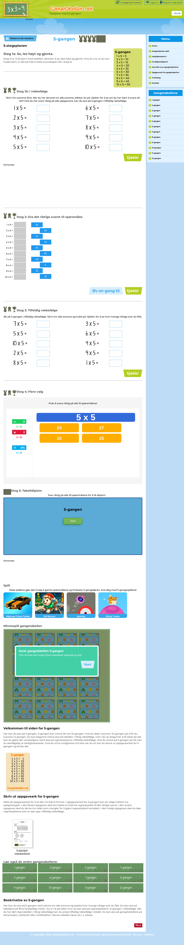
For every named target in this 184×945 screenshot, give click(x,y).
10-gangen (156, 148)
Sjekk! (133, 157)
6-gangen (156, 126)
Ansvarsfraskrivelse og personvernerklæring (103, 941)
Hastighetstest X (159, 56)
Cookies (149, 941)
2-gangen (156, 105)
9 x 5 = (92, 137)
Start (73, 527)
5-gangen (156, 121)
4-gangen (156, 116)
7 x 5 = (92, 118)
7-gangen (156, 132)
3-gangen (156, 110)
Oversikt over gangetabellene (165, 67)
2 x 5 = (20, 118)
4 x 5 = (20, 137)
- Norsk (177, 13)
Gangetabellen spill (160, 51)
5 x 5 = (20, 147)
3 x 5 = (20, 128)
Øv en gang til (106, 293)
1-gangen (156, 100)
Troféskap (156, 78)
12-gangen (156, 158)
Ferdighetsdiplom (160, 62)
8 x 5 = (92, 128)
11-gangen (156, 153)
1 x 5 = (20, 108)
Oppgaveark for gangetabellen (165, 72)
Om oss (137, 941)
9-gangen (156, 142)
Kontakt (155, 83)
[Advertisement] (72, 26)
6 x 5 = (92, 108)
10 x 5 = (92, 147)
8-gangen (156, 137)
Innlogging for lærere (128, 2)
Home (154, 46)
